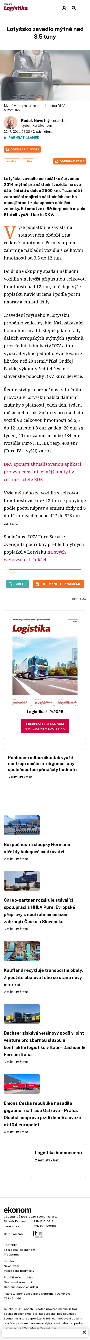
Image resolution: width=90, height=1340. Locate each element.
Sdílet (20, 584)
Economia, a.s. (47, 1216)
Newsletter (11, 1266)
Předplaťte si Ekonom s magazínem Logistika (45, 726)
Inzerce (9, 1293)
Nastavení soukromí (18, 1282)
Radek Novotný (35, 120)
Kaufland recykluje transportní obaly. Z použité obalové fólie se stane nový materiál (43, 977)
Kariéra (9, 1261)
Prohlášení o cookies (18, 1277)
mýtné (28, 161)
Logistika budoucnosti (58, 1152)
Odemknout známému (61, 584)
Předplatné (11, 1254)
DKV (16, 110)
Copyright (11, 1216)
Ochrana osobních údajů (21, 1287)
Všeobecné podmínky (19, 1270)
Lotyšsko (12, 161)
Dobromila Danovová (56, 1293)
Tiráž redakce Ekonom (19, 1249)
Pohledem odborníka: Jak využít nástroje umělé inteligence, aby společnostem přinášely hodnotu (42, 763)
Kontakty (10, 1245)
